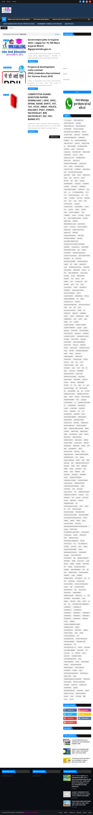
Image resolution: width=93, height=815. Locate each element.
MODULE (86, 443)
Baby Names (86, 169)
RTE (84, 569)
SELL (75, 590)
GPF (70, 307)
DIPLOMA (75, 232)
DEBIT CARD (67, 221)
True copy (66, 653)
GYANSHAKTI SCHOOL (83, 336)
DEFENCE (75, 221)
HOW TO (66, 362)
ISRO (80, 385)
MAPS (83, 414)
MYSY (83, 451)
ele (73, 258)
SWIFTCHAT (78, 630)
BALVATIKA (67, 175)
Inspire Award (67, 379)
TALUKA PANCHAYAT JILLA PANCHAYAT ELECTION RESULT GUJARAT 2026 (81, 741)
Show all (57, 34)
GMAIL (82, 299)
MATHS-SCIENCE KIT (69, 425)
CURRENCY (67, 215)
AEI (72, 140)
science (66, 587)
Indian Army (79, 374)
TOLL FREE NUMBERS (69, 650)
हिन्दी (84, 696)
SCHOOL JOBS (80, 581)
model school (78, 443)
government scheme (84, 304)
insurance (84, 379)
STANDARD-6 (76, 615)
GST (71, 322)
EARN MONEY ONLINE (69, 250)
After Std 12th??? (68, 143)
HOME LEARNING (68, 356)
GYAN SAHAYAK (68, 333)
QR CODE (73, 546)
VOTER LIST (74, 685)
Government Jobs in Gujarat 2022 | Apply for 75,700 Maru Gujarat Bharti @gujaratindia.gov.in (44, 44)
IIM (83, 368)
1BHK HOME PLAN (78, 120)
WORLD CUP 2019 (69, 693)
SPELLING (72, 601)
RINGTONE (86, 564)
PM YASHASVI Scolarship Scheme (72, 518)
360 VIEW (78, 123)
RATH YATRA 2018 (76, 555)
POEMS (78, 520)
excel (65, 267)
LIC (65, 405)
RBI (74, 558)
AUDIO (70, 166)
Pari (75, 492)
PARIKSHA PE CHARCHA (70, 494)
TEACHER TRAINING (69, 641)
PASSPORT (67, 497)
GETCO (79, 293)
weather (75, 687)
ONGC (66, 477)
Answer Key (67, 152)
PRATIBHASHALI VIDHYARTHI (71, 532)
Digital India (67, 230)
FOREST (66, 281)
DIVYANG (79, 238)
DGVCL (66, 227)
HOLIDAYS (78, 353)
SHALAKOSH (67, 592)
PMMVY (66, 520)
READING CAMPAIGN (83, 558)
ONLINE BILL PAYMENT (70, 480)
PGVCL (86, 506)
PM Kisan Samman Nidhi (70, 515)
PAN (74, 489)
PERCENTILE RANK (68, 503)
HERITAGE (82, 345)
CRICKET (83, 209)
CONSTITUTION (68, 206)
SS (89, 601)
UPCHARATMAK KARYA (70, 659)
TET (75, 644)
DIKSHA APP (67, 232)
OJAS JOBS (66, 474)
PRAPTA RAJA (73, 529)
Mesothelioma (73, 434)
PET (77, 503)
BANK (73, 175)
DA (65, 218)
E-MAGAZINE (85, 247)
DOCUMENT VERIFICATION (71, 241)
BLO (70, 178)
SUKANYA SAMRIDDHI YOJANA (72, 624)
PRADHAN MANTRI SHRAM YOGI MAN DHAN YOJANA (75, 527)
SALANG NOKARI (83, 572)
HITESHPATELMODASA (82, 350)
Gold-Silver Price (68, 302)
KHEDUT (77, 397)
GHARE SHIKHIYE (68, 296)
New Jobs (66, 466)
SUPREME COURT (68, 627)
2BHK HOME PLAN (69, 123)
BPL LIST (66, 181)
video (80, 670)
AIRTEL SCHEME (71, 146)
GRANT (66, 316)
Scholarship (71, 581)
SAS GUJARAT (78, 578)
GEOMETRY (67, 290)
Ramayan (66, 555)
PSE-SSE (82, 541)
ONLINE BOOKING (83, 480)
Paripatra (81, 494)
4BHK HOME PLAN (80, 126)
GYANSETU (86, 333)
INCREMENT (80, 371)
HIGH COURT (73, 348)
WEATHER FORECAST (69, 690)
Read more (32, 61)
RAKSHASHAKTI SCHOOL (70, 552)
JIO (65, 391)
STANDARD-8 (67, 618)
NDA (83, 460)
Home (3, 1)
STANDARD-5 (67, 615)
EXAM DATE (83, 264)
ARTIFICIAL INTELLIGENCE (70, 163)
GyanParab (78, 333)
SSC (69, 604)
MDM (65, 428)
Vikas (74, 676)
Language (83, 399)
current (74, 215)
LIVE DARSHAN (72, 405)
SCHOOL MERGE (68, 584)
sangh (73, 575)
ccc (69, 192)
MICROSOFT (67, 437)
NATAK (82, 457)
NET (72, 463)
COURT (87, 206)
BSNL (76, 181)
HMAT (65, 353)
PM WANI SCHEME (83, 515)
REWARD (78, 564)
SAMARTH (66, 575)
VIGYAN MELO (84, 673)
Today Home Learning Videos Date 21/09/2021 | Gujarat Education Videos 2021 (81, 760)
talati (76, 633)
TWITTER (77, 653)
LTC (83, 411)
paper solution (68, 492)
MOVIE (83, 446)
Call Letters (74, 186)
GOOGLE (77, 302)
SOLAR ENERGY (76, 598)
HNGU (71, 353)
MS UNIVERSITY (72, 448)
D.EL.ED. (88, 215)
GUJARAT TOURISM (81, 325)
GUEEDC (76, 322)
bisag (65, 178)
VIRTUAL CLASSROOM (79, 682)
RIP (65, 566)
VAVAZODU (67, 670)
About (8, 1)
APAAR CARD (86, 152)
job (78, 391)
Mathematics (84, 422)
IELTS (73, 368)
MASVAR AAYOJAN (78, 420)
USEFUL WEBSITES (68, 662)
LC (75, 402)
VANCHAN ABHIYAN (76, 664)
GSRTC (80, 319)
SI (84, 595)
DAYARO (85, 218)
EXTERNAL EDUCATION (75, 267)
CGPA (65, 198)
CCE (65, 195)
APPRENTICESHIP (80, 158)
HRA (72, 362)
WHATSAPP (80, 690)
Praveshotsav (67, 535)
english (66, 264)
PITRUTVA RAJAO (76, 509)
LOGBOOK (81, 408)
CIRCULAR (87, 198)
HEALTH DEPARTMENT (79, 342)
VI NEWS (75, 670)
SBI (85, 578)
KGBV (65, 397)
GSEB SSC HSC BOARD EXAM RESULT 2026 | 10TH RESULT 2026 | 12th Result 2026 (80, 751)
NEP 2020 (66, 463)
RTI (87, 569)
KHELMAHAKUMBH (69, 399)
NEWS (72, 466)
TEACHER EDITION (69, 638)
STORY (66, 621)
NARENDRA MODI (68, 457)
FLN (72, 278)
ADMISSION (81, 137)
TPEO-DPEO (80, 650)
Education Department (79, 253)
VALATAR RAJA (85, 662)
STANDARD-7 (86, 615)
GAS (77, 284)
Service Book (82, 590)
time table (87, 647)
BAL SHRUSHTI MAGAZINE (75, 172)
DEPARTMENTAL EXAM (70, 224)
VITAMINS (66, 685)
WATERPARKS (67, 687)
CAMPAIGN (82, 186)
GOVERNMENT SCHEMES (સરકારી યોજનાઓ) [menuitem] (49, 24)
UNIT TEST (66, 656)
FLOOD (77, 278)
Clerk (75, 201)
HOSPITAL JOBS (77, 359)
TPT (87, 650)
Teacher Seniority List (81, 638)
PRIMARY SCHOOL (73, 538)
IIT (86, 368)
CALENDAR (86, 183)
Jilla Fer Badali (83, 388)
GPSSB (79, 310)
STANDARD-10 (77, 607)
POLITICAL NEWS (68, 523)
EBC (79, 250)
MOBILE (86, 440)
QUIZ (79, 546)
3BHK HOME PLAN (69, 126)
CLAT (70, 201)
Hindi (65, 350)
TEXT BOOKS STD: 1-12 (70, 647)
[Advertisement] (77, 49)
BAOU (79, 175)
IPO (75, 385)
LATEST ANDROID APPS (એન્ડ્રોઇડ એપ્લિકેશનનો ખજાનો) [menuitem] (18, 24)
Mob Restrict (78, 440)
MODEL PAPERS (68, 443)
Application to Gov (69, 158)
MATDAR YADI (67, 422)
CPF (65, 209)
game (72, 284)
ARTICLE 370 (76, 160)
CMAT (80, 201)
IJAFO (65, 371)
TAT (78, 636)
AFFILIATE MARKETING (80, 140)
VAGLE (77, 662)
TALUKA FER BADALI (69, 636)
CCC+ (87, 192)
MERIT (65, 434)
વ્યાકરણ (71, 699)
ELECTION (78, 258)
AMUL (72, 149)
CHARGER (71, 198)
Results (66, 564)
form (71, 281)
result (87, 561)
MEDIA (87, 428)
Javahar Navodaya (69, 388)
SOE (89, 595)
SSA (65, 604)
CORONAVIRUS (78, 206)
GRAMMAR (83, 313)
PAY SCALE (85, 497)
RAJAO (80, 549)
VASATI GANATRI (79, 667)
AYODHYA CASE (68, 169)
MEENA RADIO (84, 431)
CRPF (65, 212)
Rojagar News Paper (79, 566)
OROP (82, 486)
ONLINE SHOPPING (79, 483)
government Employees (70, 304)
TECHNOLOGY (68, 644)
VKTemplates (11, 812)
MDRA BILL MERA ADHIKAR (76, 428)
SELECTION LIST (68, 590)
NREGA (66, 471)
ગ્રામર (65, 699)
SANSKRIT (79, 575)
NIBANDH (84, 466)
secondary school (79, 587)
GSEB (87, 316)
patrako (78, 497)
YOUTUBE (78, 696)
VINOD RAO (87, 679)
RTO (65, 572)
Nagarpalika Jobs (68, 454)
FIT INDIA (66, 276)
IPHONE (66, 385)
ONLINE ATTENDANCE (75, 477)
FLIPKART (66, 278)
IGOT (78, 368)
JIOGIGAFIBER (71, 391)
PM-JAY (85, 518)
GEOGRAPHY (83, 287)
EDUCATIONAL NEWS (84, 255)
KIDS (77, 399)
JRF (82, 391)
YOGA (71, 696)
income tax (72, 371)
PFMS (81, 506)
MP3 (88, 446)
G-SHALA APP (78, 281)
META (80, 434)
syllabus (85, 630)
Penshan (80, 500)
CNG (85, 201)
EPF (71, 264)
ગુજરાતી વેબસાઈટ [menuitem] (69, 24)
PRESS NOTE (83, 535)
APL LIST (75, 155)
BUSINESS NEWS (68, 183)
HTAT (81, 362)
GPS (75, 307)
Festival (84, 270)
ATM (65, 166)
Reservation (81, 561)
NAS (77, 457)
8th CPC (84, 132)
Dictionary (72, 227)
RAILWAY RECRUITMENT (70, 549)
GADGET (66, 284)
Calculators (78, 183)
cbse (88, 189)
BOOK (82, 178)
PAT (73, 497)
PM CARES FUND (80, 512)
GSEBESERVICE (67, 319)
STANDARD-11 (68, 610)
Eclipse (84, 250)
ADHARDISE (85, 134)
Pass (87, 494)
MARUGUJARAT (82, 417)
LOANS (66, 408)
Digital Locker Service (78, 230)
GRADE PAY (67, 313)
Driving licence (75, 247)
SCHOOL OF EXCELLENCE (81, 584)
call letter (66, 186)
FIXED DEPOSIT (81, 276)
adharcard (77, 134)
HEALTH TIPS (67, 345)
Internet (66, 382)
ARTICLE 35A (67, 160)
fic (88, 270)
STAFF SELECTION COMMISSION (81, 604)
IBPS (77, 365)
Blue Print (76, 178)
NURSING (77, 471)
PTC (75, 543)
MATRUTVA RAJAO (81, 425)
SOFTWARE (67, 598)
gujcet (85, 327)
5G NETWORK (67, 129)
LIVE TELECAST (81, 405)
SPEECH (66, 601)
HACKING (66, 339)
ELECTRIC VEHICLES (82, 261)
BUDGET (82, 181)
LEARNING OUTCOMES (84, 402)
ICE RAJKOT (67, 368)
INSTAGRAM (77, 379)
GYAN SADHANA (84, 330)
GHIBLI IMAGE (78, 296)
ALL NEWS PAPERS (82, 146)
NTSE (71, 471)
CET (82, 195)
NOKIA (71, 469)
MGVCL (86, 434)
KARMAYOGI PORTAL (69, 394)
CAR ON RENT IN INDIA (70, 189)
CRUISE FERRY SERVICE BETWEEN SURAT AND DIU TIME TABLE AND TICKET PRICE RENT (81, 803)
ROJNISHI (66, 569)
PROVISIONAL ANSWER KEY (71, 541)
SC (89, 578)
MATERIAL (76, 422)
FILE (65, 273)
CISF (65, 201)
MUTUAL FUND (68, 451)
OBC (83, 471)
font (83, 278)
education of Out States (70, 255)
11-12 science (67, 120)
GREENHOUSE (79, 316)
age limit (77, 143)
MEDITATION (74, 431)
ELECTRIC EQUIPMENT (69, 261)
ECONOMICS (67, 253)
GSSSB (65, 322)
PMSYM (72, 520)
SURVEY (77, 627)
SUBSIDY (72, 621)
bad (65, 172)
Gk (77, 299)
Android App (80, 149)
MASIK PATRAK (68, 420)
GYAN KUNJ (74, 330)
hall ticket (83, 339)
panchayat (80, 489)
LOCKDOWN (73, 408)
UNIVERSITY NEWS (76, 656)
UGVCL (84, 653)
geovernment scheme (78, 290)
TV (72, 653)
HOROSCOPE (67, 359)
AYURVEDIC (78, 169)
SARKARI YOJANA (68, 578)
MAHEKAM (76, 414)
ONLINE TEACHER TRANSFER (71, 486)
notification (78, 469)
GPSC (79, 307)
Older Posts (54, 137)
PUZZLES (66, 546)
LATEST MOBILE (68, 402)
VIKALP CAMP (67, 676)
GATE (82, 284)
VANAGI (66, 664)
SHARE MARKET (77, 592)
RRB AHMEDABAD (75, 569)
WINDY (87, 690)
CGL (87, 195)
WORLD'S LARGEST (80, 693)
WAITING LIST (82, 685)
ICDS (81, 365)
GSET (75, 319)
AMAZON (66, 149)
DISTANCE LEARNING (69, 238)
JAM (88, 385)
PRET (65, 538)
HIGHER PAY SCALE (84, 348)
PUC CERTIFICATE (82, 543)
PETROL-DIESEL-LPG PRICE (70, 506)
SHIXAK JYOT (79, 595)
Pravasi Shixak (85, 532)
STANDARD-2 (67, 613)
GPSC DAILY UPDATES (69, 310)
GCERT (75, 287)
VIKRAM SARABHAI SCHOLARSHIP (72, 679)
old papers (75, 474)
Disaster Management (70, 235)
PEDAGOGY (73, 500)
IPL (71, 385)
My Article (76, 451)
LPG (79, 411)
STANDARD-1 (67, 607)
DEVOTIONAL (81, 224)
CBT (65, 192)
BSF (72, 181)
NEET (88, 460)
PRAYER (75, 535)
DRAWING (66, 247)
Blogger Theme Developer (31, 812)
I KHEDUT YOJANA (69, 365)
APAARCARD (67, 155)
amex (89, 812)
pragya (66, 529)
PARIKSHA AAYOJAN (84, 492)
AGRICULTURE (85, 143)
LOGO (65, 411)
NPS (85, 469)
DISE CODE (81, 235)
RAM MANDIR (82, 552)
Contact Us (72, 812)
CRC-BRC (70, 209)
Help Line (75, 345)
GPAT (65, 307)
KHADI (71, 397)
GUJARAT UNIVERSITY (69, 327)
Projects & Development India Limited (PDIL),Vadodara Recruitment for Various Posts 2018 (44, 71)
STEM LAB (85, 618)
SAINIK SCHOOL (73, 572)
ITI (83, 385)
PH (65, 509)
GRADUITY (75, 313)
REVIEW (72, 564)
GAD (86, 281)
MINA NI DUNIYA (77, 437)
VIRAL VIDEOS (67, 682)
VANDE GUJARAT (68, 667)
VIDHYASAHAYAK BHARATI (71, 673)
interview (73, 382)
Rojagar (70, 566)
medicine (66, 431)
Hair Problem (74, 339)
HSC (77, 362)
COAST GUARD (68, 204)
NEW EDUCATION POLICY (82, 463)
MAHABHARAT (68, 414)
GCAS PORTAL (67, 287)
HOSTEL (86, 359)
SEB (71, 587)
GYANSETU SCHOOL (69, 336)
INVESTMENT (81, 382)
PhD (69, 509)
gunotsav (66, 330)
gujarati (79, 327)
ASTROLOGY (82, 163)
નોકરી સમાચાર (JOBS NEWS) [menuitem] (41, 19)
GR (84, 310)
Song (83, 598)
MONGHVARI (67, 446)
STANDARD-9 (76, 618)
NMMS (65, 469)
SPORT (84, 601)
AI (64, 146)
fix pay (73, 276)
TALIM (81, 633)
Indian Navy (81, 376)
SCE (65, 581)
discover (79, 812)
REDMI (73, 561)
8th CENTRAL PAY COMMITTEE (72, 132)
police (83, 520)
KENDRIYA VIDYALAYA (83, 394)
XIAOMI (66, 696)
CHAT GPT (79, 198)
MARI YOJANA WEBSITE (70, 417)
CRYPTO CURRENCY (74, 212)
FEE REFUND (76, 270)
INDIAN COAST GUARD (70, 376)
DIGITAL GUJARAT (82, 227)
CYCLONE (80, 215)
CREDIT (77, 209)
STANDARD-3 (76, 613)
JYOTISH (87, 391)
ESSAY (75, 264)
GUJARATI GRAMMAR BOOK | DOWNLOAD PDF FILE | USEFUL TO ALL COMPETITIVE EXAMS (81, 794)
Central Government (74, 195)
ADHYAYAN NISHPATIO (70, 137)
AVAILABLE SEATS (79, 166)
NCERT (78, 460)
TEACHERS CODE (81, 641)
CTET (83, 212)
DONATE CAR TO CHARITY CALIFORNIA (74, 244)
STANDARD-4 (86, 613)
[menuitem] (4, 19)
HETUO (66, 348)
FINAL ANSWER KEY (73, 273)
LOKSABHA (72, 411)
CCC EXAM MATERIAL (78, 192)
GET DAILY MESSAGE (69, 293)
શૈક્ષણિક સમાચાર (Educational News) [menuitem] (18, 19)
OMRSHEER (83, 474)
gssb (85, 319)
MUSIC (80, 448)
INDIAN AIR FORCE (69, 374)
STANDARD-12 (78, 610)
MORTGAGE (76, 446)
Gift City (86, 296)
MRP (65, 448)
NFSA (78, 466)
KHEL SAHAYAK (85, 397)
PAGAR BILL (67, 489)
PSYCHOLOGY (67, 543)
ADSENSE (66, 140)
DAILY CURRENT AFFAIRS (74, 218)
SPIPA (79, 601)
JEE (76, 388)
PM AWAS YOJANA (69, 512)
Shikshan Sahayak (68, 595)
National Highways (69, 460)
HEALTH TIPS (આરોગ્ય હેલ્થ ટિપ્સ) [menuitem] (62, 19)
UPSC (79, 659)
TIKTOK (80, 647)
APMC (81, 155)
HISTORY (71, 350)
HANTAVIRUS (67, 342)
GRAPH (72, 316)
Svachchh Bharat (68, 630)
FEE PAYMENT (67, 270)
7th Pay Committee (78, 129)
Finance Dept (83, 273)
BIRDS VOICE (86, 175)
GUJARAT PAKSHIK (69, 325)
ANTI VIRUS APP (77, 152)
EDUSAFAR (67, 258)
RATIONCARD (67, 558)
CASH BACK (81, 189)
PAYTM (66, 500)
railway (85, 546)
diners (84, 812)
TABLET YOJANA (68, 633)
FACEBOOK (86, 267)
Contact (14, 1)
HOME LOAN (78, 356)
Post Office (78, 523)
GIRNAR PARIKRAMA (69, 299)
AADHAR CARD (68, 134)
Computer (77, 204)
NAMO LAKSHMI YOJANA (81, 454)
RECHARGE (67, 561)
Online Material (68, 483)
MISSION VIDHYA (68, 440)
